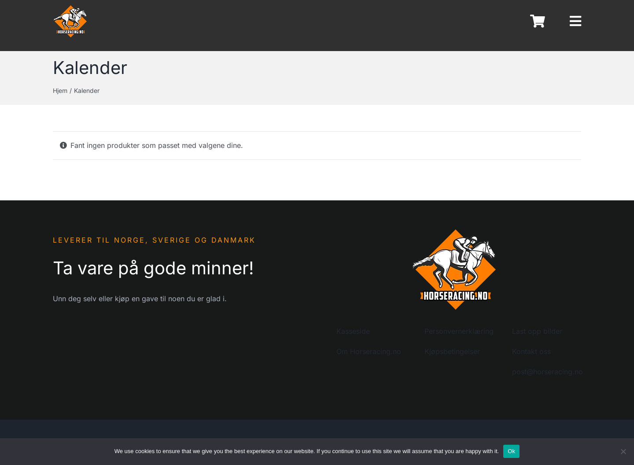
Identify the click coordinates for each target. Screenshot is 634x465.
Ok (511, 451)
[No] (623, 451)
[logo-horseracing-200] (454, 231)
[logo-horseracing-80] (70, 8)
